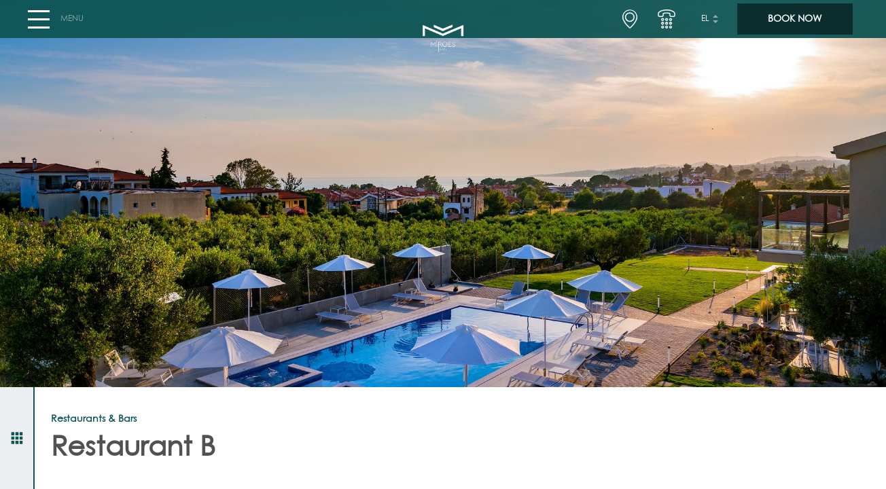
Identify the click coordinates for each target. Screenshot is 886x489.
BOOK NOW (794, 24)
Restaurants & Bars (94, 419)
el (705, 24)
